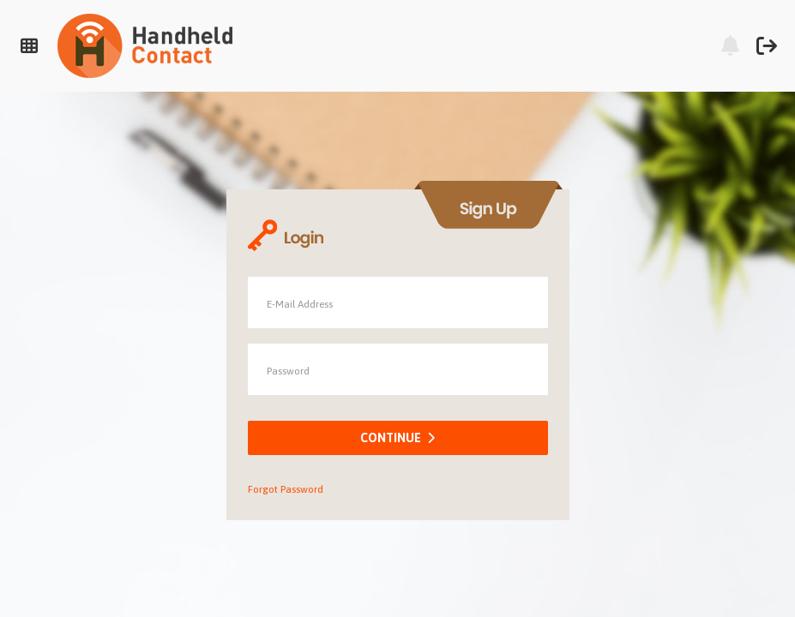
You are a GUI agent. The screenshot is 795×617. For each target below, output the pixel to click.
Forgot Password (285, 489)
